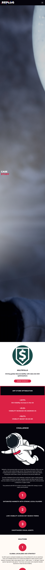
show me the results (22, 381)
